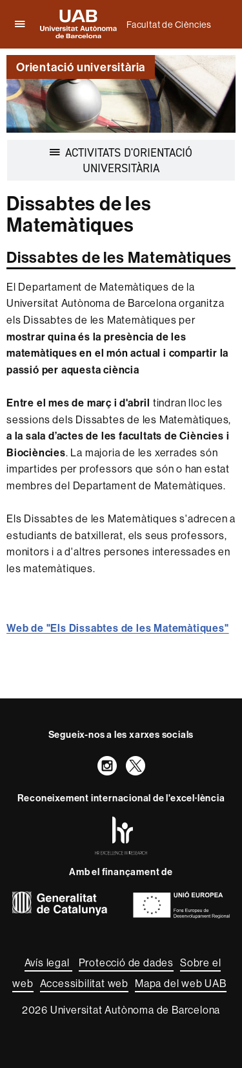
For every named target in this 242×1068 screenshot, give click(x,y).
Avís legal (48, 962)
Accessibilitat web (84, 983)
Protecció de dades (126, 962)
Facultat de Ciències (169, 24)
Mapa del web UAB (181, 983)
